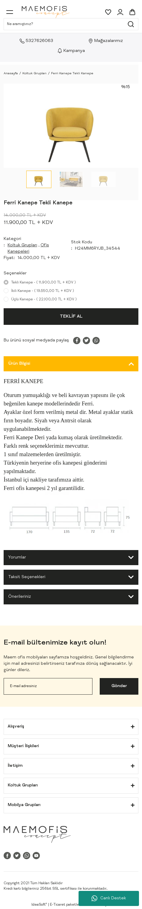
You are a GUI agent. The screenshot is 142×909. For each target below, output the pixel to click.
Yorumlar (17, 557)
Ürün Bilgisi (19, 364)
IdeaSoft (39, 905)
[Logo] (45, 12)
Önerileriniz (19, 597)
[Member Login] (120, 12)
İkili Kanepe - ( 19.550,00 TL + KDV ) (42, 291)
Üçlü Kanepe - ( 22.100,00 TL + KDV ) (44, 299)
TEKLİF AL (71, 316)
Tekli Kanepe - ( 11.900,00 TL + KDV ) (43, 282)
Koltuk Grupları (22, 245)
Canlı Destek (109, 898)
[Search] (71, 24)
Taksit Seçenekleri (26, 577)
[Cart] (132, 12)
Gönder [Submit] (119, 686)
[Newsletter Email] (48, 686)
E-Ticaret (57, 905)
